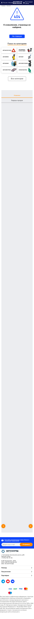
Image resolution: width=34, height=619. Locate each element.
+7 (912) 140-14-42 (6, 558)
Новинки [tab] (17, 95)
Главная (3, 5)
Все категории (17, 79)
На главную (17, 36)
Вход (27, 3)
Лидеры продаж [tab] (17, 100)
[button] (7, 2)
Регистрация (29, 2)
